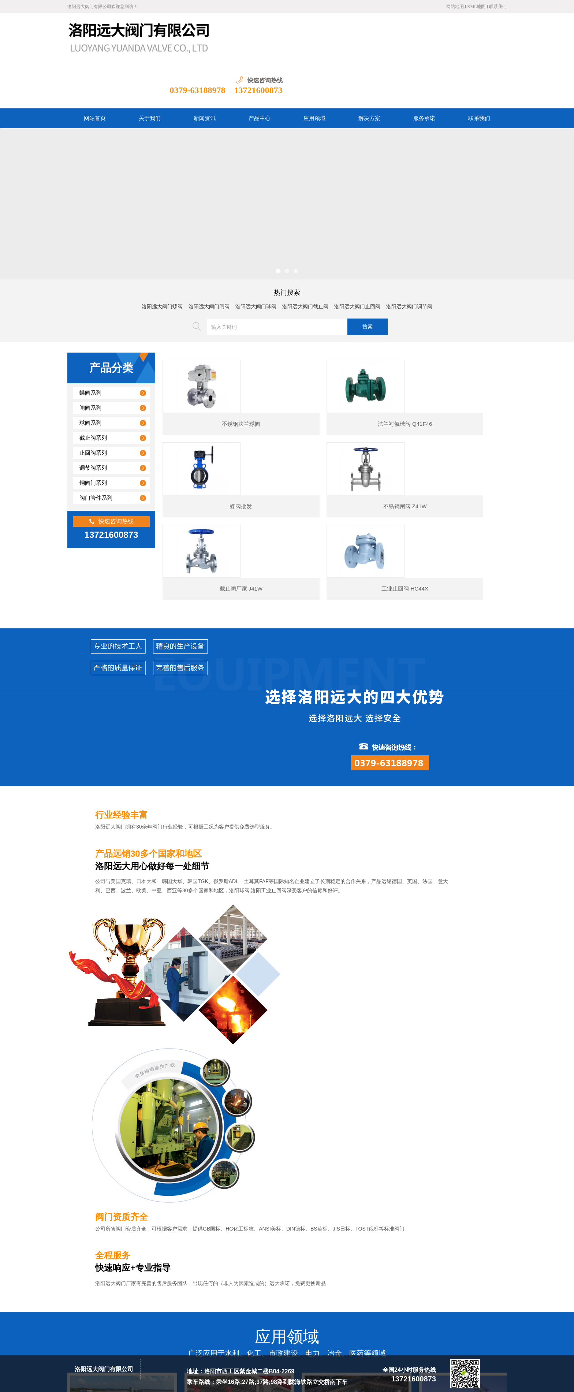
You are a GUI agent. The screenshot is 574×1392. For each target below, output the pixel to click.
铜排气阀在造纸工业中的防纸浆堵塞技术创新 (138, 1233)
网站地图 (455, 6)
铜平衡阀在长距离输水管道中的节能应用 (133, 1216)
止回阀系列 (93, 405)
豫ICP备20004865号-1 (186, 1381)
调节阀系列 (93, 420)
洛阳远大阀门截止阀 (305, 259)
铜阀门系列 (93, 435)
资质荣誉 (282, 1292)
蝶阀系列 (90, 345)
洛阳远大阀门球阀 (255, 259)
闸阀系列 (90, 360)
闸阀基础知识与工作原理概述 (120, 1199)
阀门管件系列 (95, 450)
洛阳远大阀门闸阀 (209, 259)
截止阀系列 (93, 390)
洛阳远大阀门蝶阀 (162, 259)
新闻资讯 (204, 1292)
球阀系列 (90, 375)
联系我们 (498, 6)
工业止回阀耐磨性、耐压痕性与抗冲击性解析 (138, 1149)
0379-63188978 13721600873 (450, 42)
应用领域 (256, 1292)
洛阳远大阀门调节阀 (409, 259)
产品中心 (230, 1292)
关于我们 (178, 1292)
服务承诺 (308, 1292)
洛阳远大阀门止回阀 (357, 259)
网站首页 (152, 1292)
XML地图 (476, 6)
